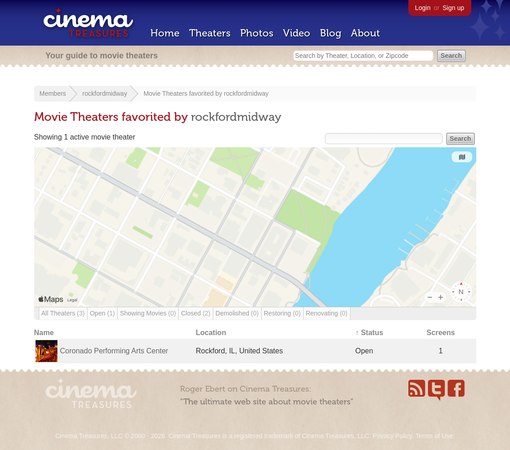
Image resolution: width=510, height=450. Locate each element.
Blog (330, 33)
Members (53, 93)
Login (423, 7)
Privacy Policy (392, 436)
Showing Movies (148, 313)
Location (211, 332)
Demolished (237, 313)
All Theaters (63, 313)
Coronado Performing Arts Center (114, 351)
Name (44, 332)
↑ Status (369, 332)
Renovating (327, 313)
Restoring (282, 313)
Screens (441, 332)
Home (165, 33)
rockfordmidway (104, 93)
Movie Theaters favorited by (184, 93)
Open (102, 313)
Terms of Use (434, 436)
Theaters (210, 33)
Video (296, 33)
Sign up (453, 7)
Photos (256, 33)
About (365, 33)
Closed (196, 313)
